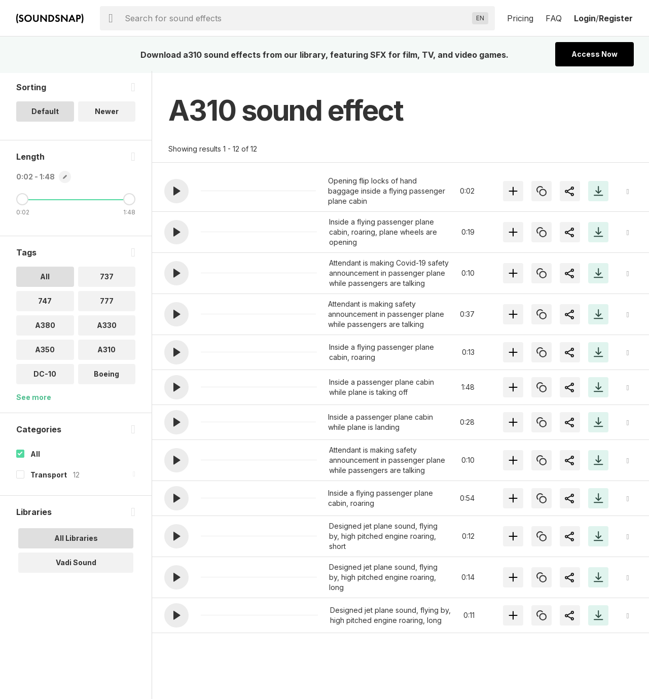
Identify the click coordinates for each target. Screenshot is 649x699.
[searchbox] (296, 18)
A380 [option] (45, 327)
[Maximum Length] (129, 201)
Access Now (594, 54)
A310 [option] (106, 351)
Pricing (520, 18)
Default (45, 113)
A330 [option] (107, 327)
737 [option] (107, 278)
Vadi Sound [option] (76, 564)
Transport (48, 476)
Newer (107, 113)
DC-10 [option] (44, 376)
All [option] (45, 278)
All (35, 456)
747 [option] (45, 303)
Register (616, 18)
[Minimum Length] (22, 201)
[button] (176, 191)
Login (585, 18)
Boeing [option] (106, 376)
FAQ (554, 18)
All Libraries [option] (76, 540)
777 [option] (107, 303)
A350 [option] (45, 351)
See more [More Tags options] (33, 399)
